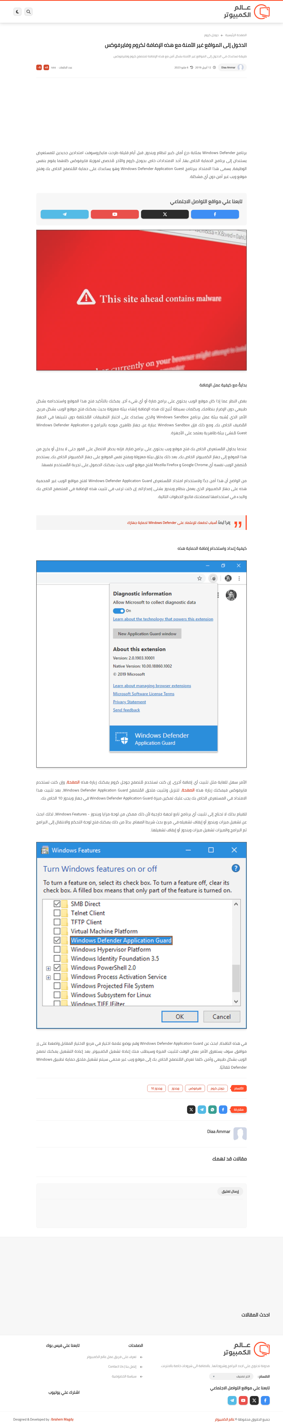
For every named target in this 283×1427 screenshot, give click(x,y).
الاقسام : (264, 1376)
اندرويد (93, 11)
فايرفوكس (195, 1088)
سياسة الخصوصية (127, 1376)
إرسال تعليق (230, 1191)
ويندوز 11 (171, 11)
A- (39, 67)
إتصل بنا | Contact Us (125, 1366)
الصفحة (73, 782)
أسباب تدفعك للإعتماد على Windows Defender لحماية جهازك (172, 522)
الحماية (137, 11)
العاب (107, 11)
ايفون (79, 11)
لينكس (121, 11)
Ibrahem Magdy (62, 1419)
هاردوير (48, 11)
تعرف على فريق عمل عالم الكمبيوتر (115, 1357)
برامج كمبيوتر (206, 11)
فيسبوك (153, 11)
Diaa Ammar (228, 67)
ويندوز (187, 11)
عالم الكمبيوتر (224, 1419)
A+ (46, 67)
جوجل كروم (211, 35)
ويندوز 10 (156, 1088)
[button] (223, 1109)
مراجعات (64, 11)
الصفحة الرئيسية (236, 35)
